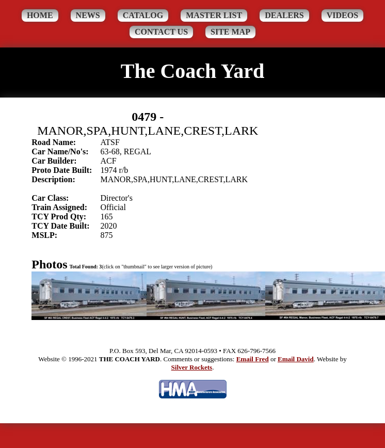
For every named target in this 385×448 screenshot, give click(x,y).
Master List (214, 15)
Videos (342, 15)
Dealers (284, 15)
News (88, 15)
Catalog (143, 15)
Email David (296, 359)
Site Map (230, 31)
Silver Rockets (192, 367)
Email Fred (252, 359)
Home (40, 15)
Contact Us (161, 31)
